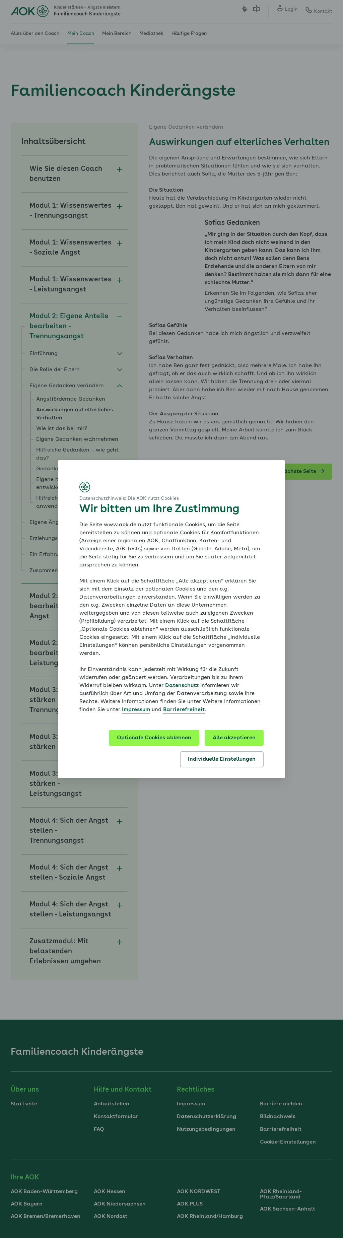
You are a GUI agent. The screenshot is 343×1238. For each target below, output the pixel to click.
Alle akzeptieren (234, 738)
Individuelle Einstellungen (222, 759)
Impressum (136, 709)
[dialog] (171, 619)
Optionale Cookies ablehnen (154, 738)
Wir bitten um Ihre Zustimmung (159, 509)
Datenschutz (182, 685)
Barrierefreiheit (184, 709)
